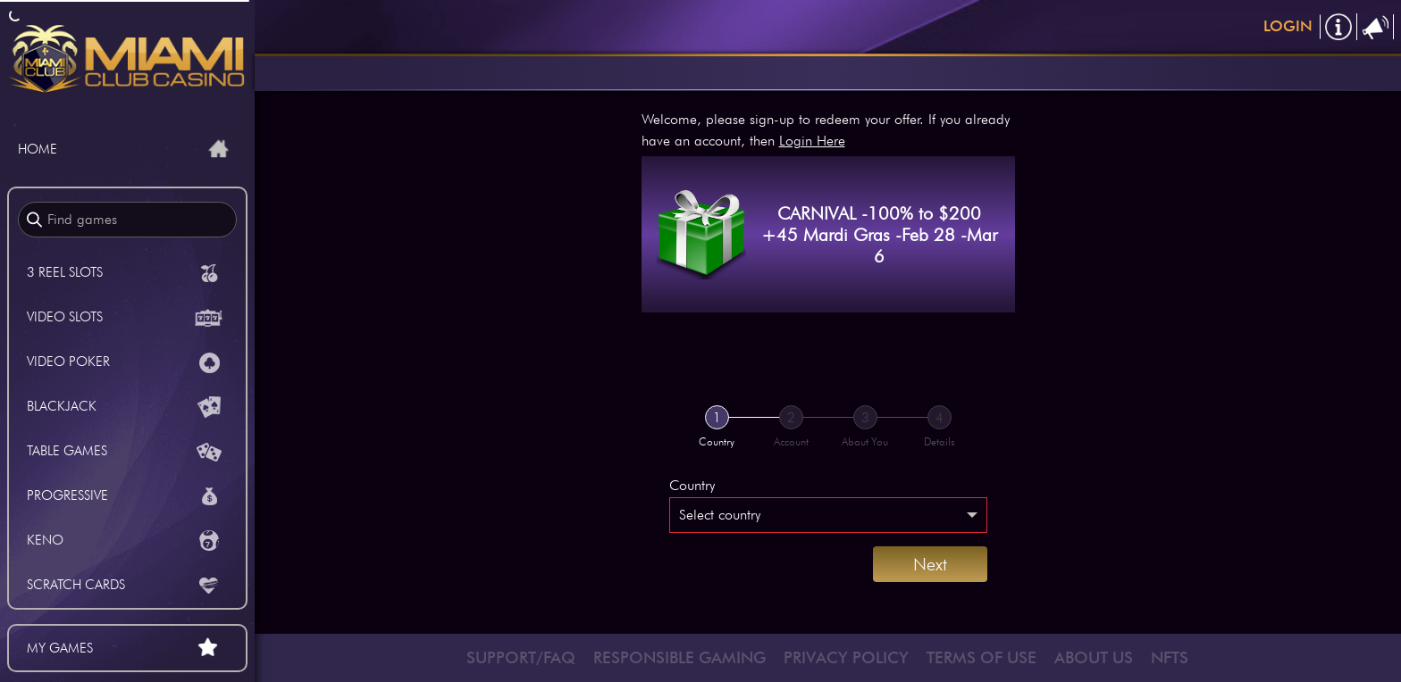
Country (692, 485)
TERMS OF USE (981, 657)
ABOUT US (1093, 657)
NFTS (1169, 657)
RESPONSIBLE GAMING (679, 657)
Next (930, 564)
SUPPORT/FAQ (520, 657)
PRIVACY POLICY (846, 657)
